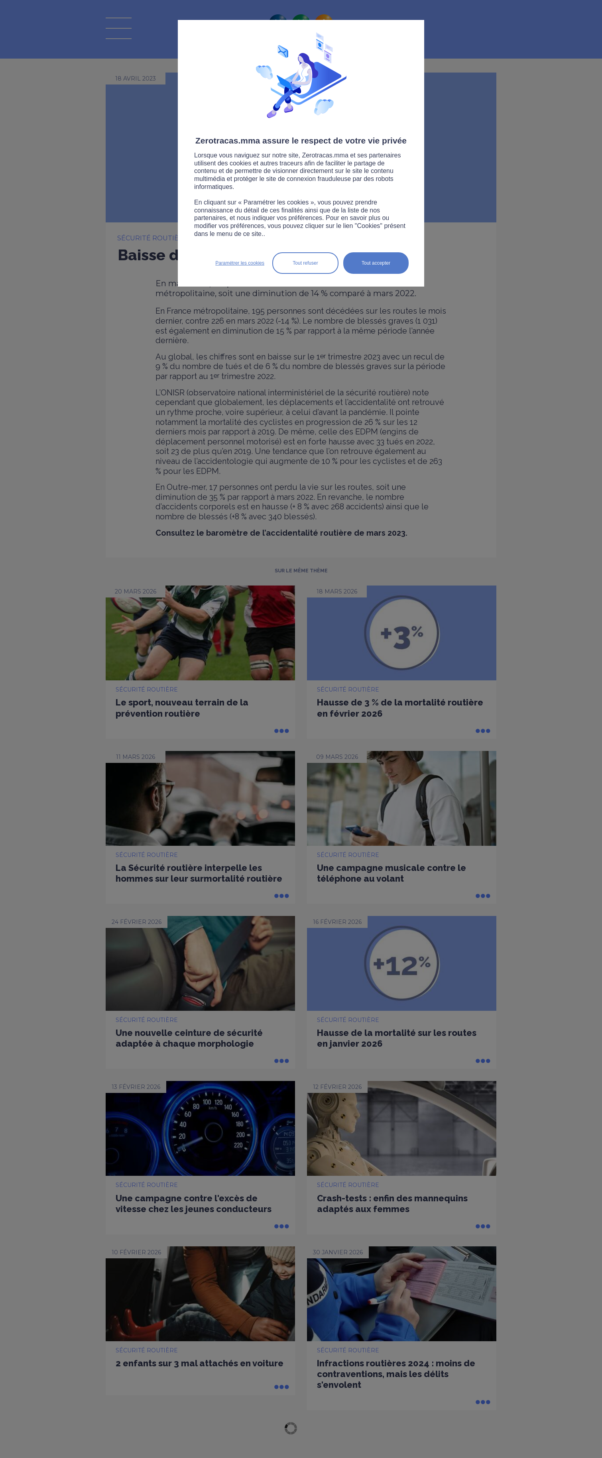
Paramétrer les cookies (239, 263)
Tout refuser (305, 263)
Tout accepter (376, 263)
